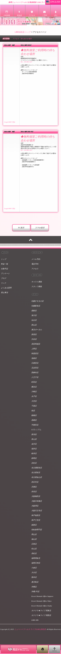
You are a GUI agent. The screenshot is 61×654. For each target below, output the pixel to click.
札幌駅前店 (35, 306)
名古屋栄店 (35, 472)
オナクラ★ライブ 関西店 (41, 615)
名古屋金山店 (36, 477)
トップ (3, 259)
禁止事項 (4, 292)
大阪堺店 (34, 506)
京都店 (34, 487)
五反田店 (34, 368)
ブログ (3, 278)
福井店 (34, 449)
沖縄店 (34, 587)
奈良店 (34, 491)
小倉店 (34, 568)
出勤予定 (4, 269)
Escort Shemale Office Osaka (41, 606)
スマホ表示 (40, 228)
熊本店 (34, 577)
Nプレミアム (36, 430)
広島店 (34, 544)
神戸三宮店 (35, 520)
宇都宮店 (34, 425)
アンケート (5, 273)
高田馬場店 (35, 344)
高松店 (34, 553)
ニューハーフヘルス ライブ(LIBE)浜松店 (30, 629)
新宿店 (34, 334)
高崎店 (34, 420)
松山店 (34, 549)
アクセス (34, 269)
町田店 (34, 382)
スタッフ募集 (36, 286)
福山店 (34, 539)
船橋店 (34, 415)
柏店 (33, 411)
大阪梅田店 (35, 496)
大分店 (34, 572)
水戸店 (34, 396)
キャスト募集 (36, 282)
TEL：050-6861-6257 (26, 62)
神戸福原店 (35, 515)
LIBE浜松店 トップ (23, 32)
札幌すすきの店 (37, 301)
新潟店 (34, 434)
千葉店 (34, 406)
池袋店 (34, 358)
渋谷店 (34, 339)
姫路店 (34, 525)
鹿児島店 (34, 582)
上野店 (34, 349)
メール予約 (35, 259)
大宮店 (34, 401)
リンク (3, 283)
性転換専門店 (36, 530)
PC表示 (21, 228)
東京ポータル (36, 330)
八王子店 (34, 377)
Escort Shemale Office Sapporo (42, 596)
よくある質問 (6, 288)
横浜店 (34, 387)
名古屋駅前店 (36, 468)
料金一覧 (4, 264)
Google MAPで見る (9, 122)
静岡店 (34, 458)
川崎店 (34, 391)
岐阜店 (34, 453)
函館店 (34, 311)
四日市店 (34, 482)
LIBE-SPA (34, 620)
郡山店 (34, 325)
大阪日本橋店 (36, 501)
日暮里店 (34, 363)
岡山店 (34, 534)
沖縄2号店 (35, 591)
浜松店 (34, 463)
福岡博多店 (35, 558)
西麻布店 (34, 372)
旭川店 (34, 315)
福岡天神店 (35, 563)
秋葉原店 (34, 353)
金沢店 (34, 444)
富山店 (34, 439)
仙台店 (34, 320)
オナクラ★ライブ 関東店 (41, 610)
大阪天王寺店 (36, 510)
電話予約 (34, 264)
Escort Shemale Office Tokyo (41, 601)
